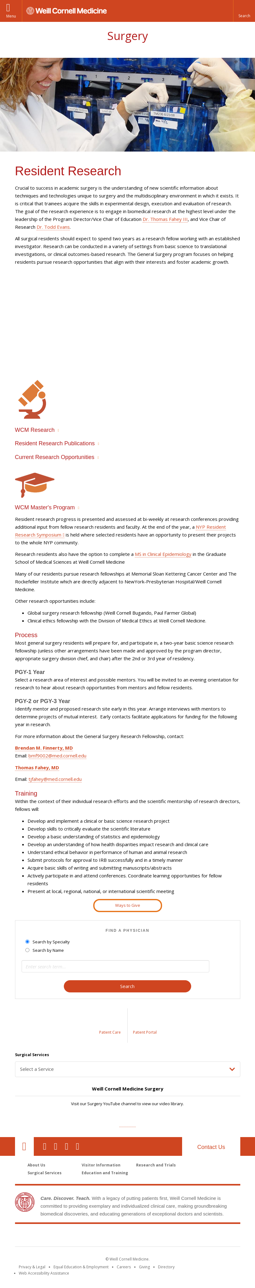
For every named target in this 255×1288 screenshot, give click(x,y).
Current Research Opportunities (54, 457)
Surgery (127, 35)
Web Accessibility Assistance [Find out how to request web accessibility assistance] (44, 1273)
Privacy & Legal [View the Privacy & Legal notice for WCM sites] (32, 1267)
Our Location (24, 1146)
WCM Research (35, 430)
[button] (244, 11)
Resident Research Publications (55, 443)
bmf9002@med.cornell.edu (57, 755)
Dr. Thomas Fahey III (165, 219)
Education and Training (105, 1173)
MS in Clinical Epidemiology (163, 554)
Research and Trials (156, 1165)
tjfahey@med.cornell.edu (55, 779)
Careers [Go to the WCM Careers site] (124, 1267)
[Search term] (115, 966)
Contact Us (211, 1147)
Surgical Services (45, 1173)
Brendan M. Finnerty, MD (44, 748)
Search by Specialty (48, 942)
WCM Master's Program (45, 507)
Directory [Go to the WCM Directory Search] (166, 1267)
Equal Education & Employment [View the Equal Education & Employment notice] (81, 1267)
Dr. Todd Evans (53, 227)
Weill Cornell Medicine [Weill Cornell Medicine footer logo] (82, 1236)
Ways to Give (127, 905)
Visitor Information (101, 1165)
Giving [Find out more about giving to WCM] (144, 1267)
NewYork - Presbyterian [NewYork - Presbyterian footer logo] (179, 1236)
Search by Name (45, 950)
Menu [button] (11, 16)
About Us (36, 1165)
